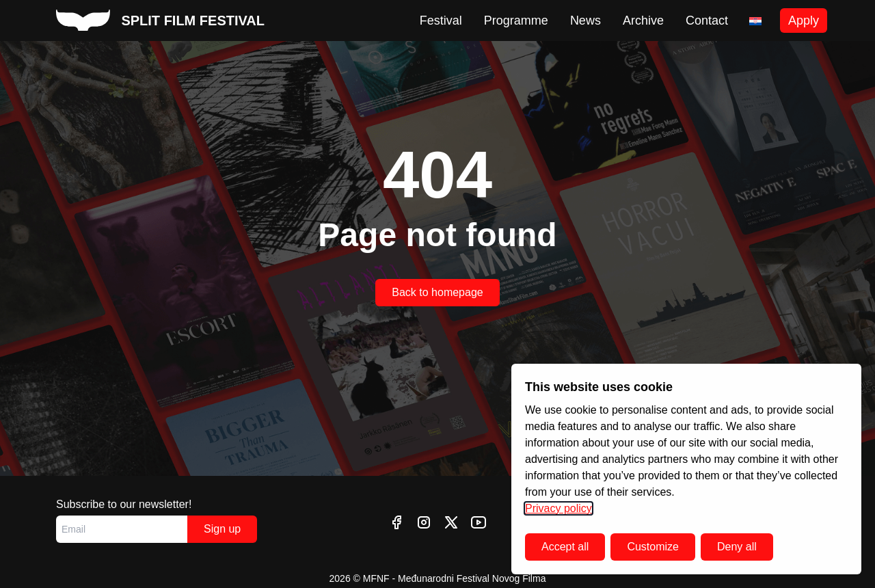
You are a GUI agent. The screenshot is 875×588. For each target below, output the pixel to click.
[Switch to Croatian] (755, 21)
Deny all (737, 546)
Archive (643, 20)
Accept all (565, 546)
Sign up (222, 529)
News (585, 20)
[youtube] (478, 522)
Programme (516, 20)
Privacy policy (558, 508)
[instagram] (424, 522)
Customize (653, 546)
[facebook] (396, 522)
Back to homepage (437, 292)
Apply (803, 20)
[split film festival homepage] (160, 20)
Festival (441, 20)
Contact (707, 20)
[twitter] (451, 522)
